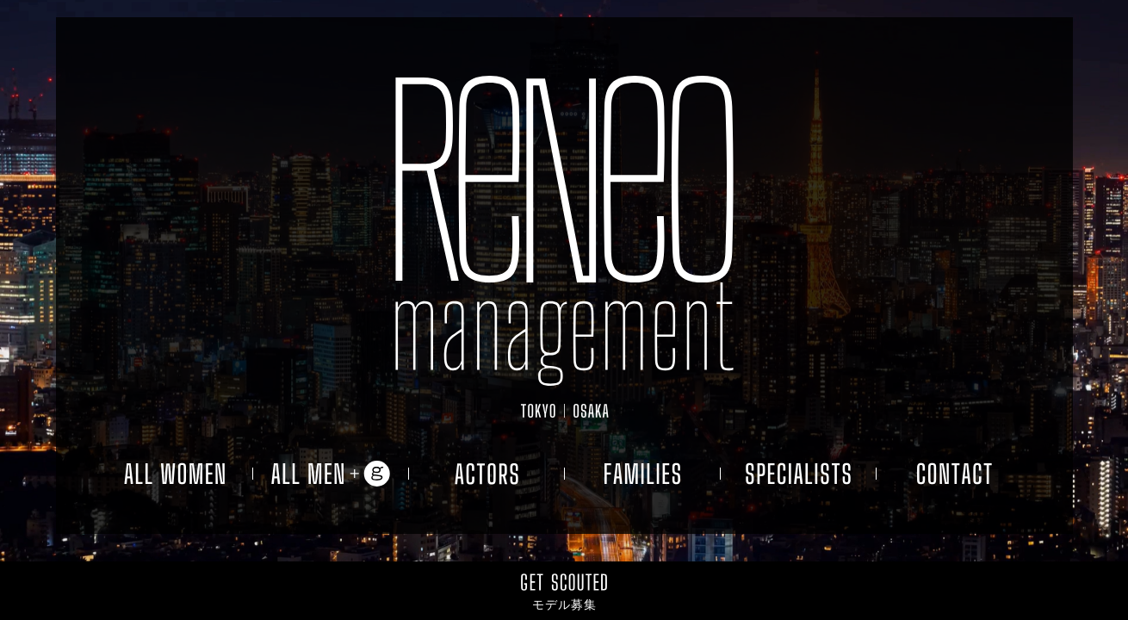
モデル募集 (564, 604)
